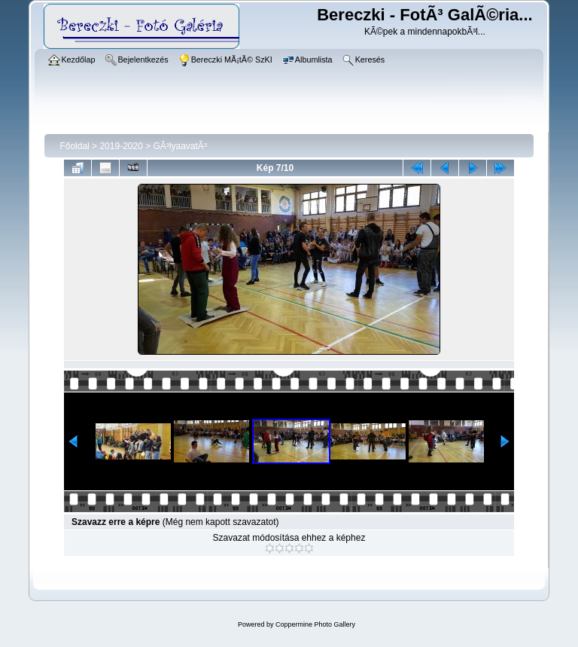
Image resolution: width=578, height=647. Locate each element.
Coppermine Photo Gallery (315, 624)
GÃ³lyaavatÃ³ (180, 146)
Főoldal (74, 146)
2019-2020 (120, 146)
